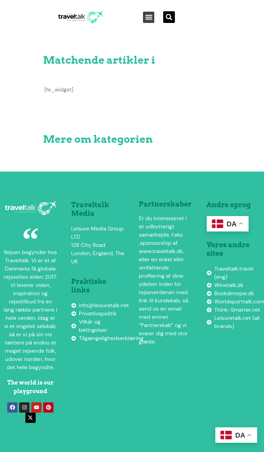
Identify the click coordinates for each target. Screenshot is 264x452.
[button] (148, 17)
